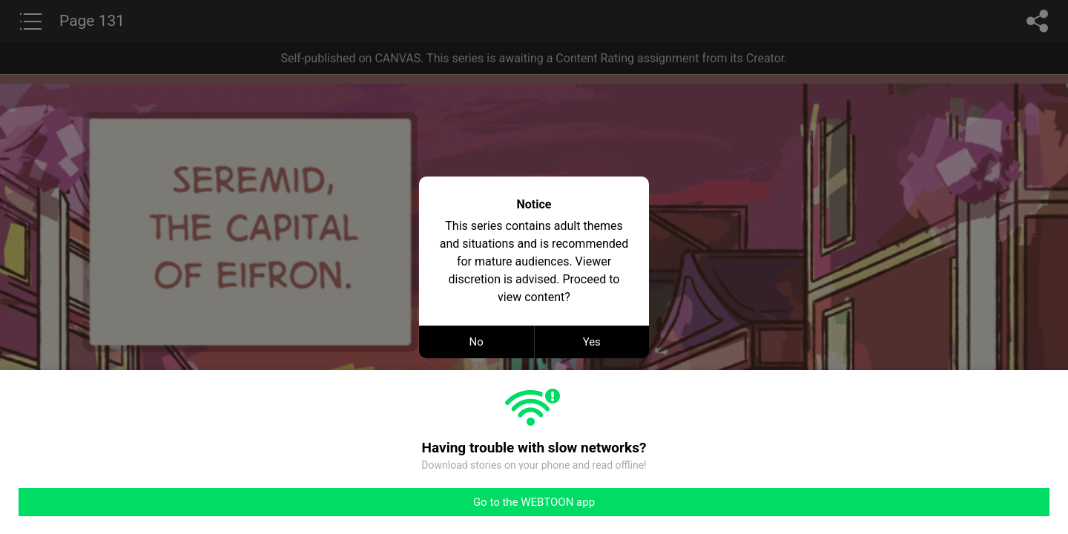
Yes (592, 342)
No (476, 342)
